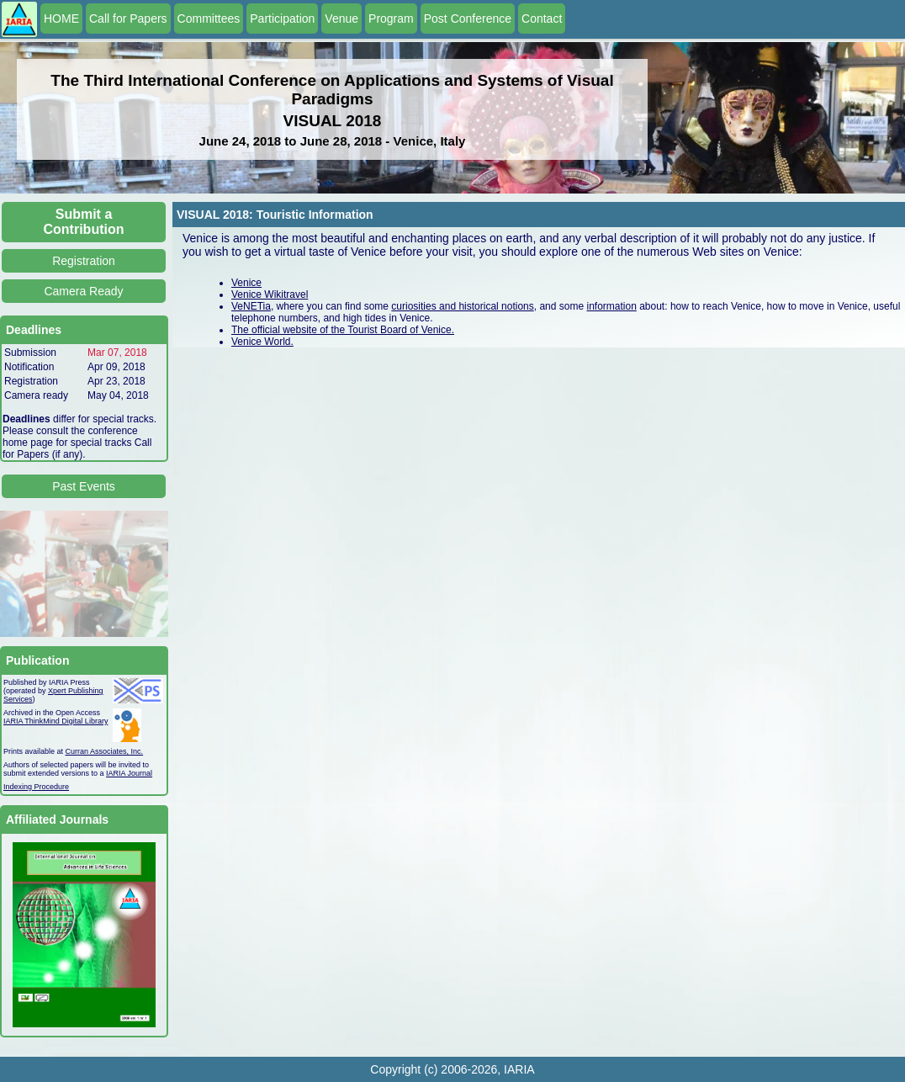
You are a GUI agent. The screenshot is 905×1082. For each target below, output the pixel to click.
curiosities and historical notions (462, 306)
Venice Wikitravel (269, 294)
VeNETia (251, 306)
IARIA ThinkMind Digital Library (55, 721)
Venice (246, 283)
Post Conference (467, 18)
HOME (61, 18)
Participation (282, 18)
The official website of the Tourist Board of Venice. (342, 330)
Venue (341, 18)
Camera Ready (83, 291)
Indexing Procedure (36, 786)
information (611, 306)
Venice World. (262, 341)
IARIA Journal (129, 773)
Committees (209, 18)
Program (391, 18)
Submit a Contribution (84, 221)
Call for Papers (128, 18)
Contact (541, 18)
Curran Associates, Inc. (105, 751)
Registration (83, 261)
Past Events (83, 486)
